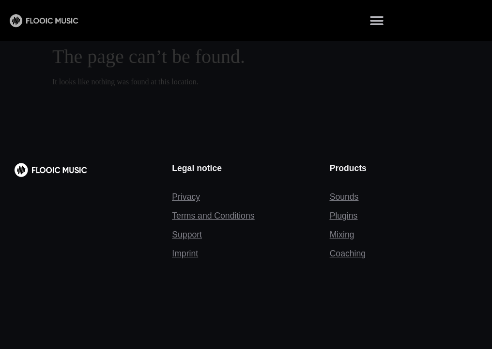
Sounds (344, 197)
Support (187, 234)
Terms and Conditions (213, 216)
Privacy (186, 197)
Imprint (185, 253)
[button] (377, 21)
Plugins (344, 216)
